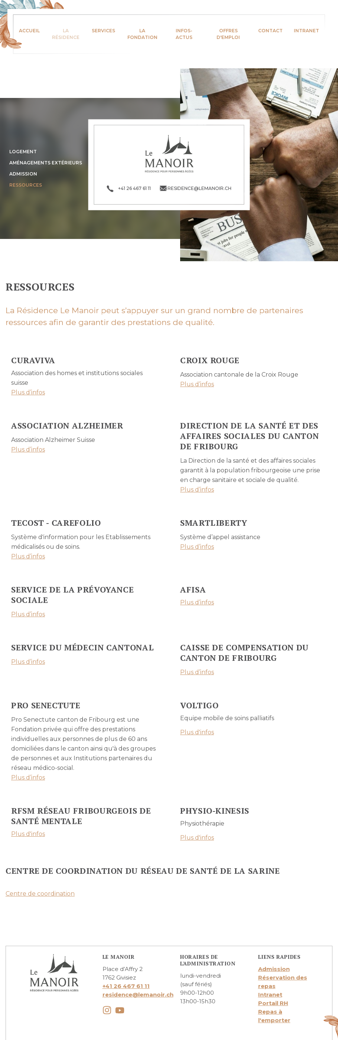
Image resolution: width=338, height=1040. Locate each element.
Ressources (25, 185)
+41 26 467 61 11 (126, 986)
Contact (270, 30)
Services (103, 30)
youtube (119, 1010)
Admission (23, 174)
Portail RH (273, 1003)
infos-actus (184, 34)
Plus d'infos (197, 732)
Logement (23, 151)
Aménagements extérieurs (45, 162)
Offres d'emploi (228, 34)
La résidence (65, 34)
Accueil (29, 30)
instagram (107, 1010)
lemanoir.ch (169, 153)
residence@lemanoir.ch (138, 994)
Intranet (306, 30)
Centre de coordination (40, 893)
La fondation (142, 34)
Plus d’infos (28, 392)
